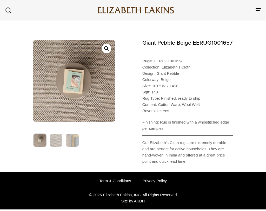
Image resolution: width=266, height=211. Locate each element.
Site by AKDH (133, 201)
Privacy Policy (155, 181)
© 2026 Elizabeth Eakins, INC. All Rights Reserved (133, 195)
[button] (8, 10)
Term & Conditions (115, 181)
